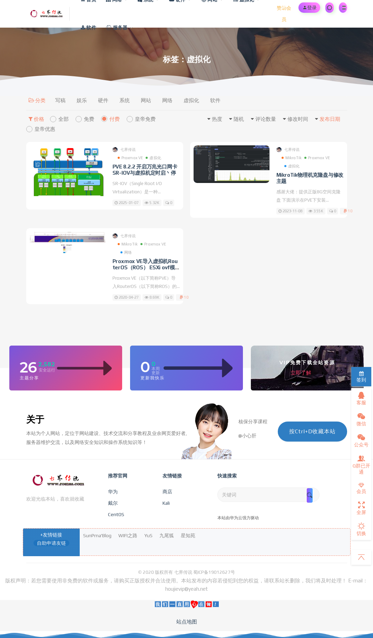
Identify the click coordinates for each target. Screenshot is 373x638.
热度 (217, 119)
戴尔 (113, 503)
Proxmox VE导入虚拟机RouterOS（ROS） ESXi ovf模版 (145, 267)
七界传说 (124, 149)
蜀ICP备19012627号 (214, 572)
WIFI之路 (127, 535)
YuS (148, 535)
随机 (239, 119)
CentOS (116, 514)
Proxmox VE (130, 158)
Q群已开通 (361, 465)
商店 (167, 491)
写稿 (60, 100)
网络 (167, 100)
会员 (361, 488)
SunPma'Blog (97, 535)
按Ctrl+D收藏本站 (312, 431)
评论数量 (265, 119)
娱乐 (82, 100)
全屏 (361, 508)
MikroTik (292, 158)
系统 (124, 100)
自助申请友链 (51, 543)
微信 (361, 419)
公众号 (361, 440)
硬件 (103, 100)
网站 (146, 100)
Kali (166, 503)
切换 (361, 529)
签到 (361, 377)
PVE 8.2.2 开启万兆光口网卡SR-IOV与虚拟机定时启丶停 (144, 170)
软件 (215, 100)
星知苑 (188, 535)
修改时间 (297, 119)
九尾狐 (166, 535)
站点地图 (186, 622)
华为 (113, 491)
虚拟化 (191, 100)
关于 (35, 419)
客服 (361, 398)
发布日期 (330, 119)
